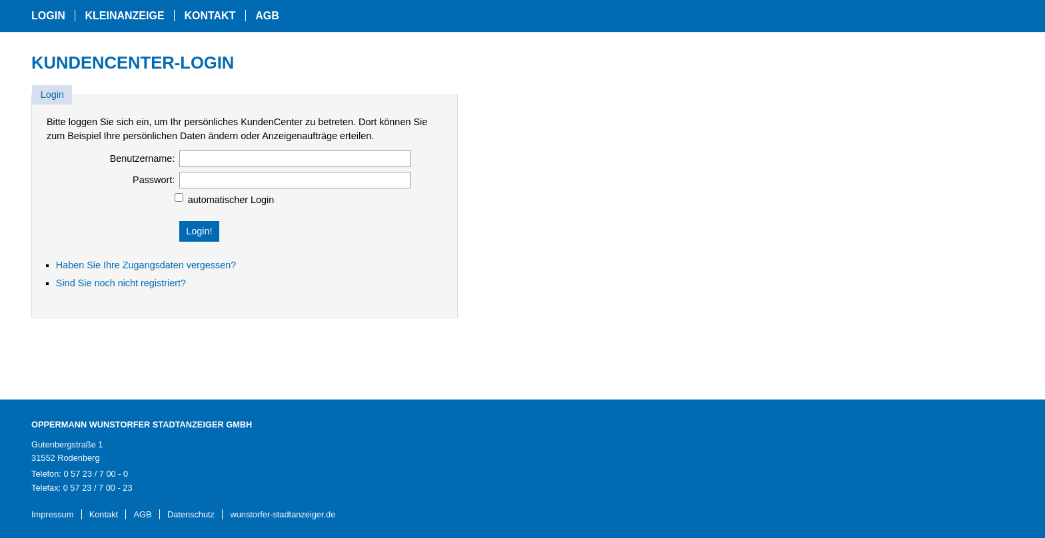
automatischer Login (231, 199)
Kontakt (209, 15)
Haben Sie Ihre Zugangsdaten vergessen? (146, 265)
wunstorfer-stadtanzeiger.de (282, 514)
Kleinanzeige (124, 15)
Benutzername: (142, 158)
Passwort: (154, 179)
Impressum (52, 514)
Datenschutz (191, 514)
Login (48, 15)
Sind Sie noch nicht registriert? (121, 283)
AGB (267, 15)
